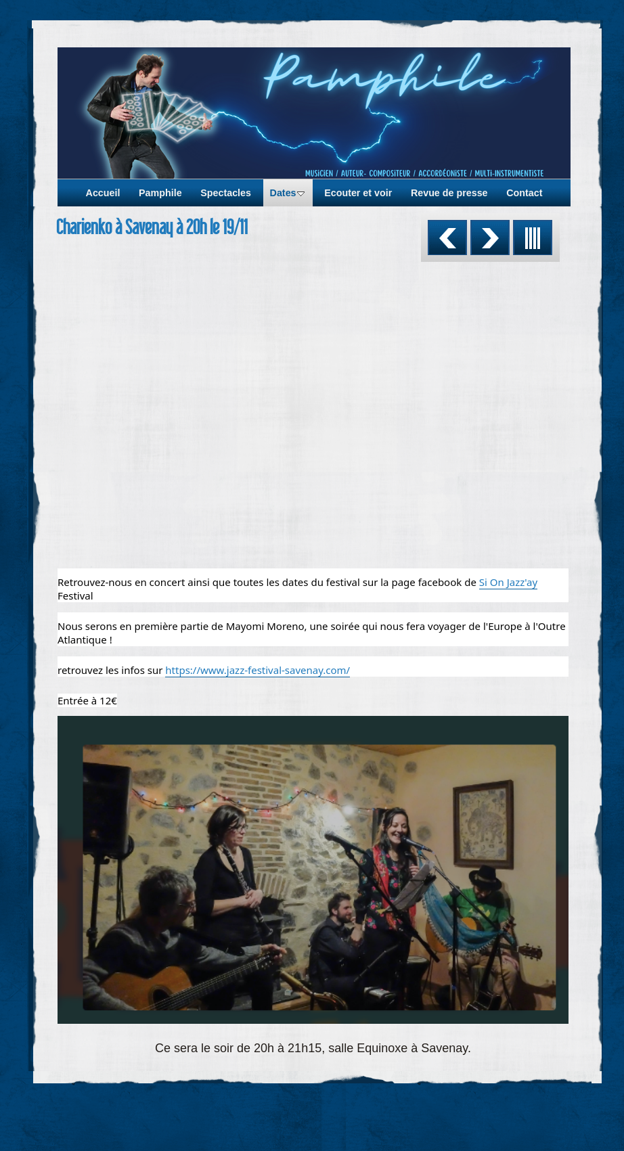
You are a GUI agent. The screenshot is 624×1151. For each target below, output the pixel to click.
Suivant (490, 237)
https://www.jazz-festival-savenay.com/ (257, 670)
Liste (533, 237)
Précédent (447, 237)
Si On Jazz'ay (508, 582)
